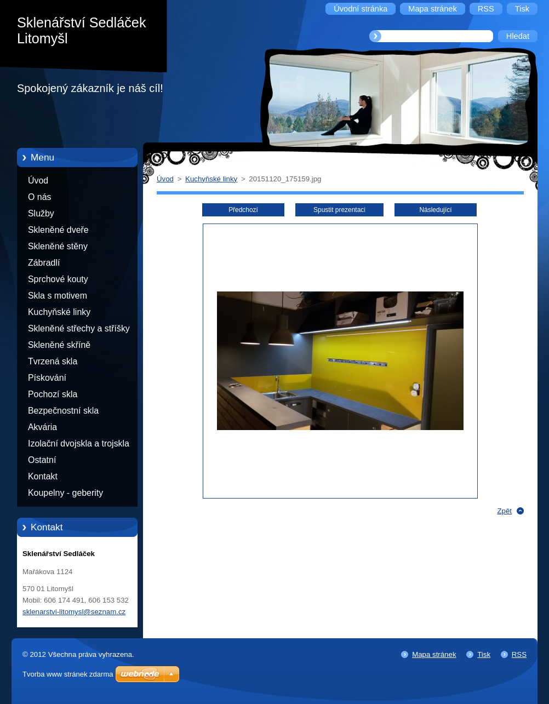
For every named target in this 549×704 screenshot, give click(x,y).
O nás (39, 197)
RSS (519, 654)
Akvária (42, 427)
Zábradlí (44, 262)
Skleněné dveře (58, 229)
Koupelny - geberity (65, 492)
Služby (41, 213)
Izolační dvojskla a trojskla (78, 443)
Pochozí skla (52, 394)
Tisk (483, 654)
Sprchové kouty (58, 279)
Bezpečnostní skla (63, 410)
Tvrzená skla (52, 361)
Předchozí (243, 210)
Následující (435, 210)
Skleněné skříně (59, 345)
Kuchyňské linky (59, 312)
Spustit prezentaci (339, 210)
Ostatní (42, 460)
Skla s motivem (57, 295)
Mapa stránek (434, 654)
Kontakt (43, 476)
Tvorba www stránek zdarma (67, 674)
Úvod (38, 180)
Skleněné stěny (58, 246)
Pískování (47, 377)
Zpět (504, 511)
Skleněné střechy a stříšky (79, 328)
